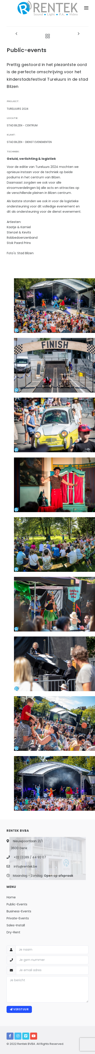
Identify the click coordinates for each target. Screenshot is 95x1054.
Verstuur (19, 1009)
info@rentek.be (25, 866)
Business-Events (19, 911)
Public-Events (17, 904)
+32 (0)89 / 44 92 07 (30, 857)
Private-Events (18, 918)
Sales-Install (16, 925)
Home (11, 897)
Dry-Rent (13, 932)
